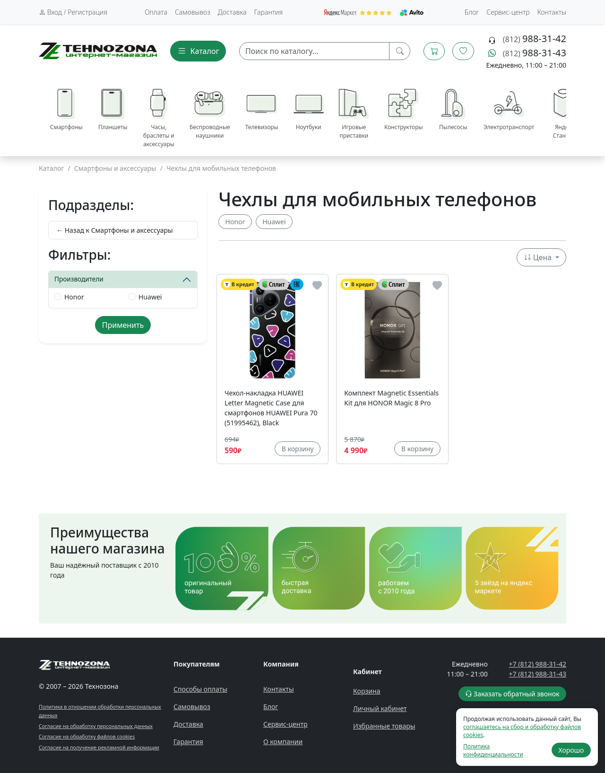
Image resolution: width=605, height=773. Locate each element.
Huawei (150, 296)
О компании (282, 741)
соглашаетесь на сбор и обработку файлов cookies (522, 731)
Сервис (507, 12)
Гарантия (268, 12)
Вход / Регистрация (73, 12)
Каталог (51, 168)
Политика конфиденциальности (493, 750)
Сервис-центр (285, 724)
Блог (472, 12)
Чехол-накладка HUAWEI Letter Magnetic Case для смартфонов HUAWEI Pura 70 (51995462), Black (271, 407)
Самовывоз (192, 12)
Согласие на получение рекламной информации (99, 747)
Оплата (156, 12)
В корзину (298, 448)
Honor (74, 296)
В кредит (239, 284)
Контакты (551, 12)
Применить (123, 325)
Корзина (366, 690)
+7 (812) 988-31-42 (537, 663)
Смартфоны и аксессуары (115, 168)
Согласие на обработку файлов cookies (87, 736)
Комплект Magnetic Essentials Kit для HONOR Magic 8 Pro (391, 397)
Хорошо (571, 750)
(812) (534, 39)
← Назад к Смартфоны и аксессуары (114, 230)
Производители (79, 278)
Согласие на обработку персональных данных (96, 725)
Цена (539, 257)
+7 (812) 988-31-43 (537, 673)
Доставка (232, 12)
